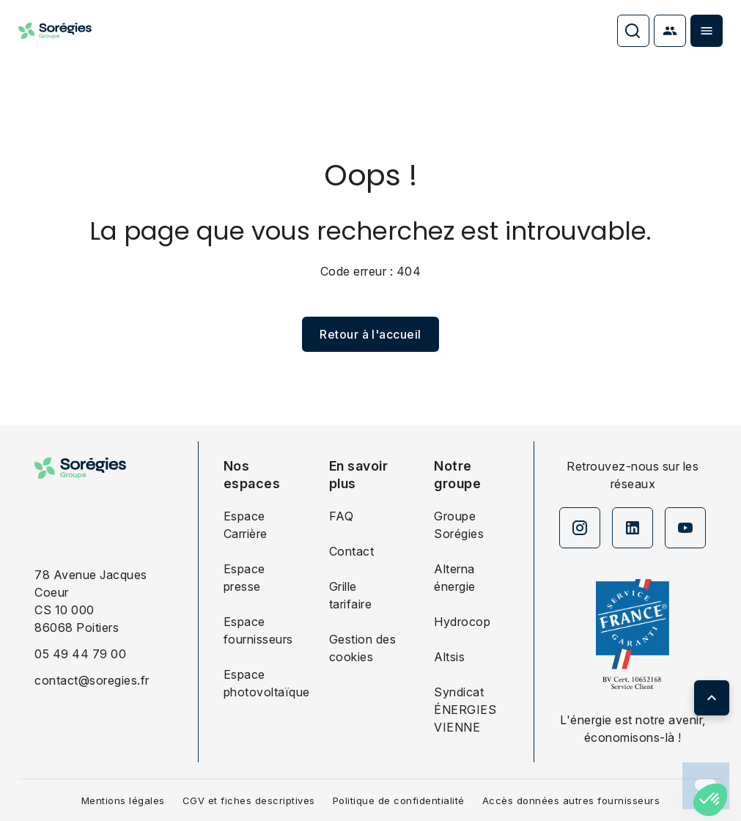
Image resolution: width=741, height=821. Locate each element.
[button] (710, 799)
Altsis (449, 656)
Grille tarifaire (350, 595)
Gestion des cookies (363, 648)
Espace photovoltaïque (259, 683)
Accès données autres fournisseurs (571, 800)
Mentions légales (123, 800)
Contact (352, 551)
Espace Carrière (246, 525)
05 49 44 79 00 (80, 654)
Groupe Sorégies (459, 525)
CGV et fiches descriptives (249, 800)
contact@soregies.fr (92, 680)
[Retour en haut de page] (711, 697)
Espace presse (244, 578)
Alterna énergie (455, 578)
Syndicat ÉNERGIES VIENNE (465, 710)
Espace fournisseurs (258, 630)
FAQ (341, 516)
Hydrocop (462, 621)
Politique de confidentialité (399, 800)
